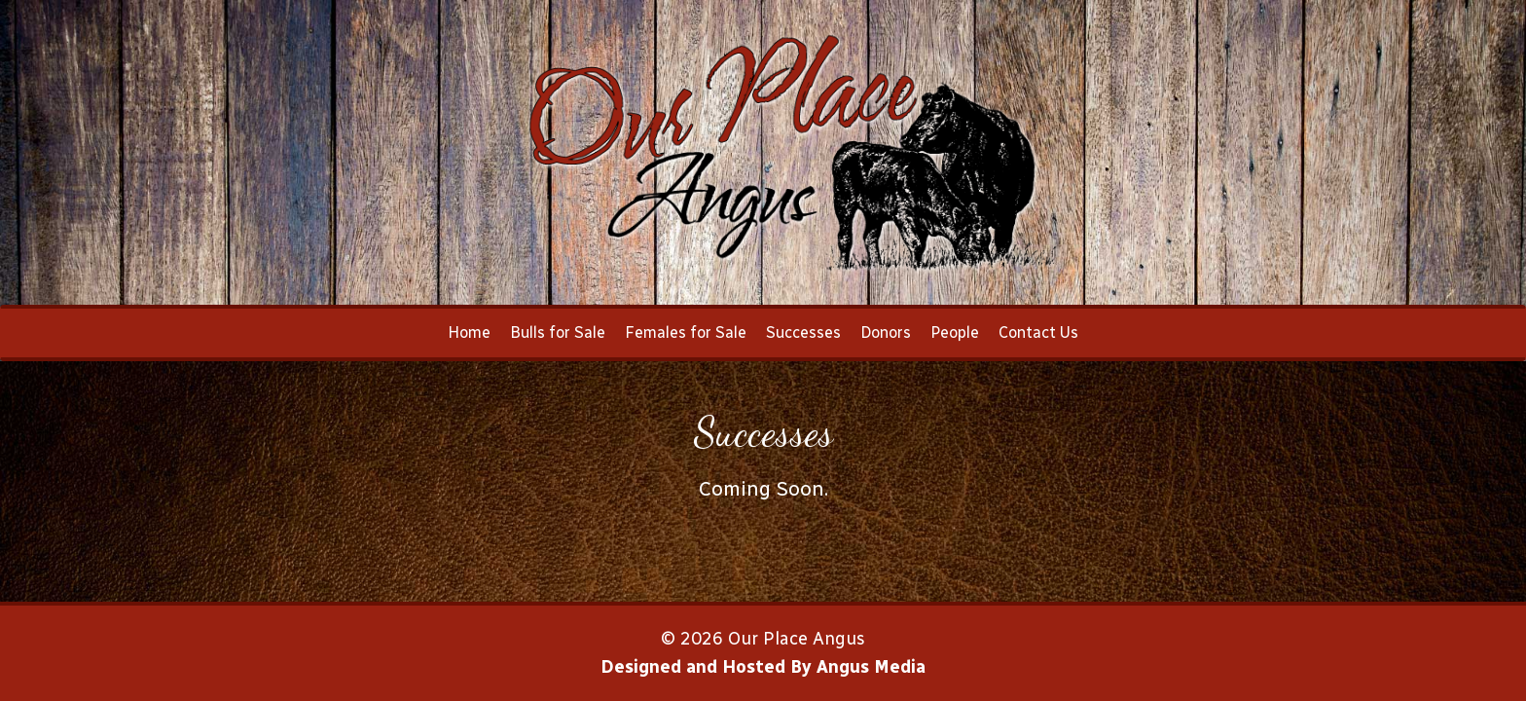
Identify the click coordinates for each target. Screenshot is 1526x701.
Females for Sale (685, 332)
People (954, 332)
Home (469, 332)
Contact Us (1038, 332)
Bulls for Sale (557, 332)
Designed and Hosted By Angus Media (763, 667)
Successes (803, 332)
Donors (885, 332)
